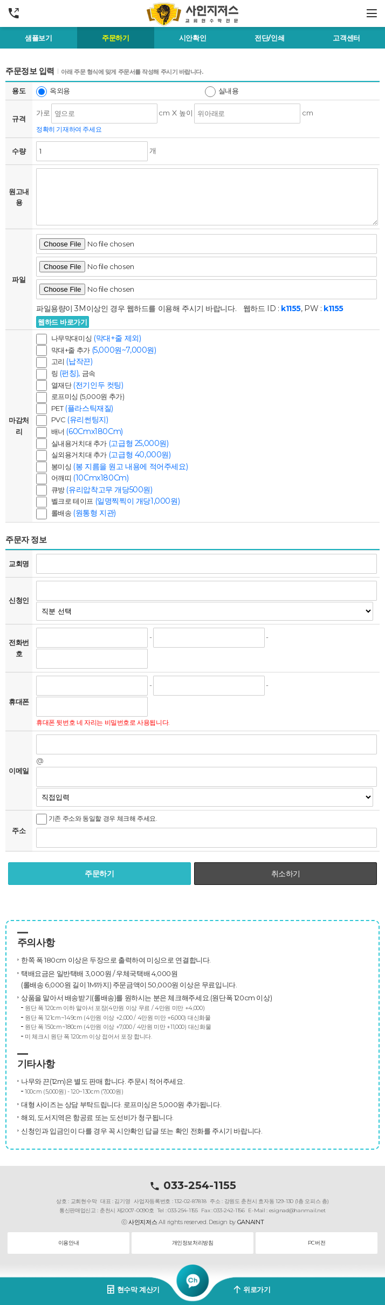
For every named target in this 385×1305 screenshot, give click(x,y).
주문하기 (115, 37)
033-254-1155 (192, 1185)
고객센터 (346, 37)
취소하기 (285, 873)
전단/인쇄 (269, 37)
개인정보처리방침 (193, 1242)
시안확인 (192, 37)
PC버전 (316, 1242)
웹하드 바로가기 (62, 322)
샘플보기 (38, 37)
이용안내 (68, 1242)
